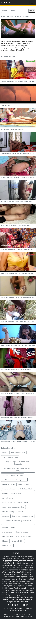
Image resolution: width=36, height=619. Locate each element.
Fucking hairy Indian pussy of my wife (15, 502)
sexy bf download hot (10, 457)
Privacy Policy (26, 614)
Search (31, 11)
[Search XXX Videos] (15, 11)
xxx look (5, 453)
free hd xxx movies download (22, 516)
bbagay (5, 541)
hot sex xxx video (8, 484)
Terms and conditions (11, 616)
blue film (5, 559)
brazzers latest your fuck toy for (13, 512)
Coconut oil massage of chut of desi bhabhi (18, 489)
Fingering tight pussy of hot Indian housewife (18, 463)
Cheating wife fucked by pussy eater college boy (18, 522)
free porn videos (26, 616)
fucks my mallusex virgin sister (13, 507)
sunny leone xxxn (8, 498)
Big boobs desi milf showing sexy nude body (18, 469)
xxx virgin (5, 516)
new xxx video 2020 (18, 453)
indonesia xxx (7, 546)
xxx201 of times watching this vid (14, 480)
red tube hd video (8, 527)
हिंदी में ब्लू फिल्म (16, 493)
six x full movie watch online (12, 475)
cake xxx (5, 493)
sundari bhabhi (23, 484)
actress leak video (17, 541)
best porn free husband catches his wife (16, 536)
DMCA (6, 614)
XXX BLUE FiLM (8, 2)
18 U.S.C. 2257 (15, 614)
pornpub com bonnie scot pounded (15, 532)
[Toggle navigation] (32, 3)
